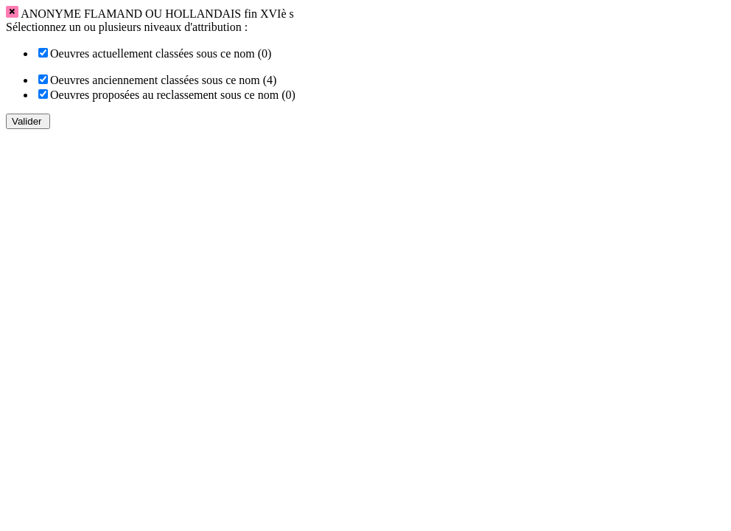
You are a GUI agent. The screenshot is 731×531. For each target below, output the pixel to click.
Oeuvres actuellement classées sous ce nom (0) (160, 53)
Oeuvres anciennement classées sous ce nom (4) (163, 80)
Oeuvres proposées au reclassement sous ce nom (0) (172, 94)
